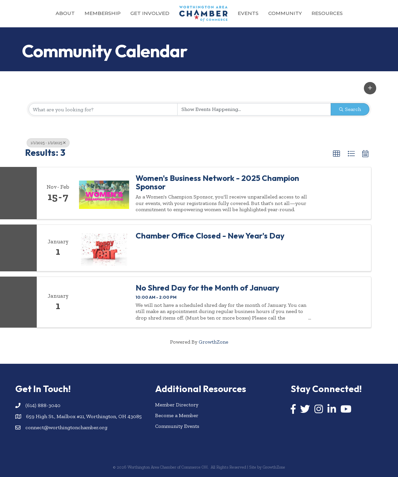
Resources (327, 13)
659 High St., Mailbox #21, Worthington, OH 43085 (84, 416)
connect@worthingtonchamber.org (66, 427)
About (65, 13)
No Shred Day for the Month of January (207, 287)
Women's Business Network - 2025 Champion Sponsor (217, 182)
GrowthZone (213, 342)
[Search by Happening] (254, 109)
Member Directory (176, 405)
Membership (103, 13)
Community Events (177, 426)
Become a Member (176, 415)
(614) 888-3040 (42, 405)
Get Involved (149, 13)
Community (285, 13)
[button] (370, 88)
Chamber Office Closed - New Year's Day (210, 235)
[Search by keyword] (103, 109)
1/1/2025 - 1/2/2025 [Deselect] (48, 143)
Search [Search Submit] (350, 109)
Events (248, 13)
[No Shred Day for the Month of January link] (104, 302)
